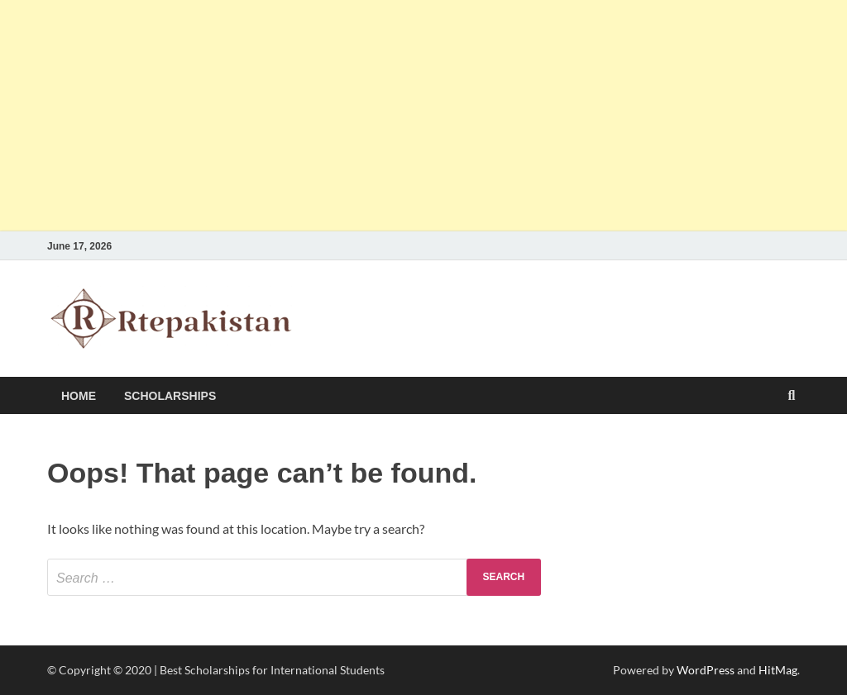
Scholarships (170, 395)
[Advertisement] (423, 115)
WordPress (706, 670)
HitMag (777, 670)
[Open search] (791, 396)
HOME (78, 395)
